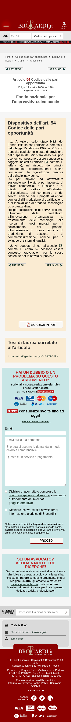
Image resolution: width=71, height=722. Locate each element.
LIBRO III (57, 56)
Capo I (21, 60)
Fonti (8, 56)
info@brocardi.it (45, 680)
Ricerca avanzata (67, 36)
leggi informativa (21, 502)
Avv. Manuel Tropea (48, 665)
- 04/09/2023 (33, 356)
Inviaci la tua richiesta (24, 584)
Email (8, 428)
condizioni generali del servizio (29, 495)
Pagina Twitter (42, 696)
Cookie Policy (40, 683)
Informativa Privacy (19, 683)
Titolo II (9, 60)
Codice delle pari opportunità (31, 56)
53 (46, 162)
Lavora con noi (35, 690)
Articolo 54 (36, 60)
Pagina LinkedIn (50, 696)
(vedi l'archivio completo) (35, 421)
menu (6, 25)
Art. (15, 69)
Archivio (35, 685)
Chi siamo (55, 683)
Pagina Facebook (34, 696)
